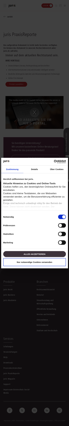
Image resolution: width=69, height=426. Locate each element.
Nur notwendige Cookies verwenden (34, 262)
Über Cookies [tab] (57, 169)
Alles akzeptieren (34, 254)
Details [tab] (34, 169)
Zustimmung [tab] (12, 169)
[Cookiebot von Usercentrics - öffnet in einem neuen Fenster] (54, 161)
